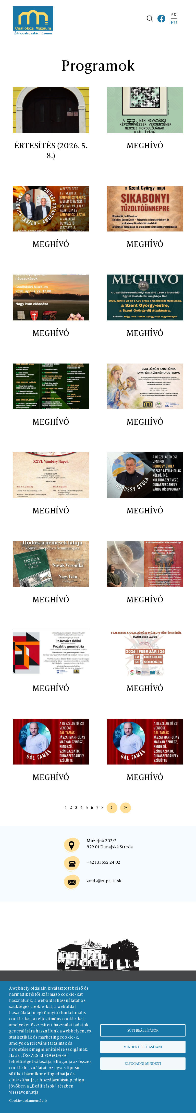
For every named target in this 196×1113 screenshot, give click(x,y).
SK (174, 15)
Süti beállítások (142, 1030)
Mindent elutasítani (143, 1046)
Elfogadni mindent (143, 1063)
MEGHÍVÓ (145, 145)
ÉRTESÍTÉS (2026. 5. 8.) (51, 150)
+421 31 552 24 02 (103, 862)
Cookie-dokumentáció (28, 1100)
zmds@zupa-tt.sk (104, 881)
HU (174, 22)
